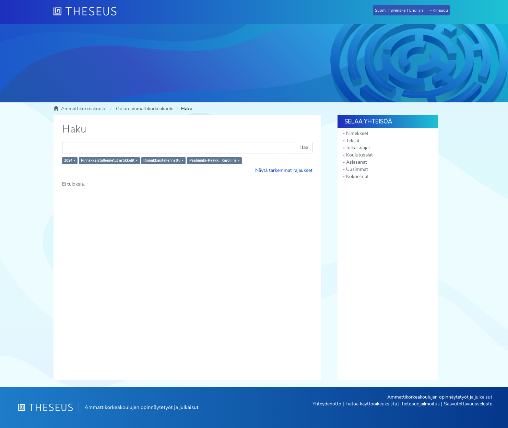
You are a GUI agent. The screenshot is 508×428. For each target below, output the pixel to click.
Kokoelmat (357, 176)
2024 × (69, 160)
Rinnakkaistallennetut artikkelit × (109, 160)
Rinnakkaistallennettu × (163, 160)
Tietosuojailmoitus (420, 404)
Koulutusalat (359, 155)
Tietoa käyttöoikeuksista (371, 404)
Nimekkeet (357, 133)
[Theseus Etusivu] (88, 12)
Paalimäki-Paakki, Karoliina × (214, 160)
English (416, 10)
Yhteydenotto (326, 404)
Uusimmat (357, 169)
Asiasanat (356, 162)
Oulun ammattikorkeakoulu (145, 108)
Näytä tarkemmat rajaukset (283, 170)
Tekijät (352, 140)
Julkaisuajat (358, 147)
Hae (303, 147)
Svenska (397, 10)
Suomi (381, 10)
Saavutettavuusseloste (468, 404)
